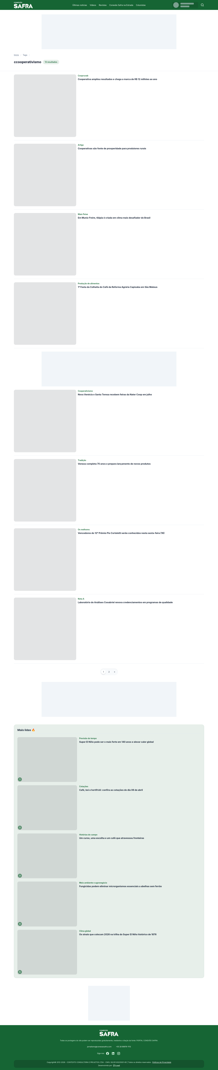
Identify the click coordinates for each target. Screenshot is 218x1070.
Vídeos (93, 5)
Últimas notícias (79, 5)
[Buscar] (202, 5)
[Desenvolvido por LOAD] (116, 1066)
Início (16, 55)
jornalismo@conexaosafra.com (99, 1047)
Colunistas (141, 5)
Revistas (102, 5)
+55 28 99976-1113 (123, 1047)
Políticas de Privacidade (161, 1062)
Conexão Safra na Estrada (121, 5)
